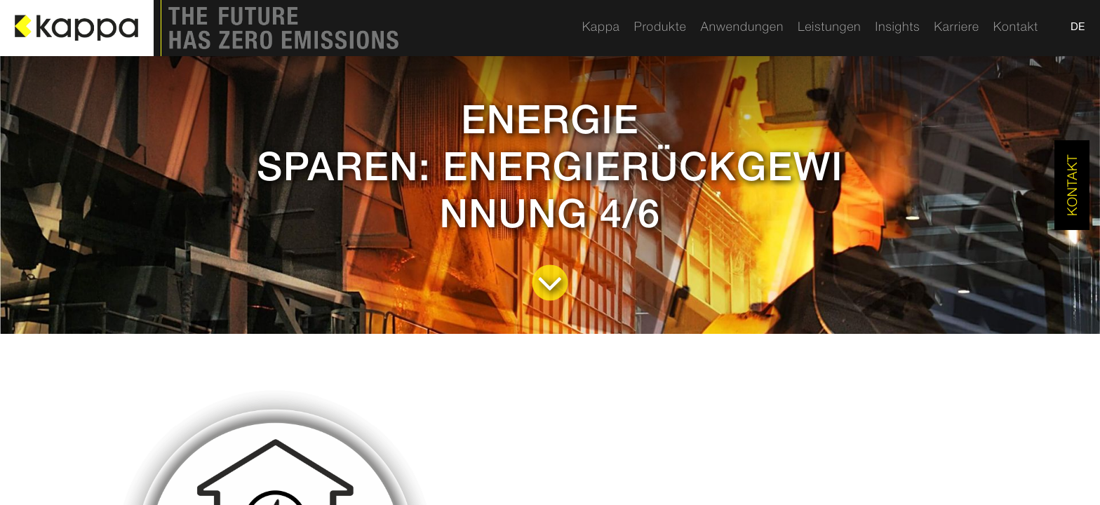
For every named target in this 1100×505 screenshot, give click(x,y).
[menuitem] (601, 28)
